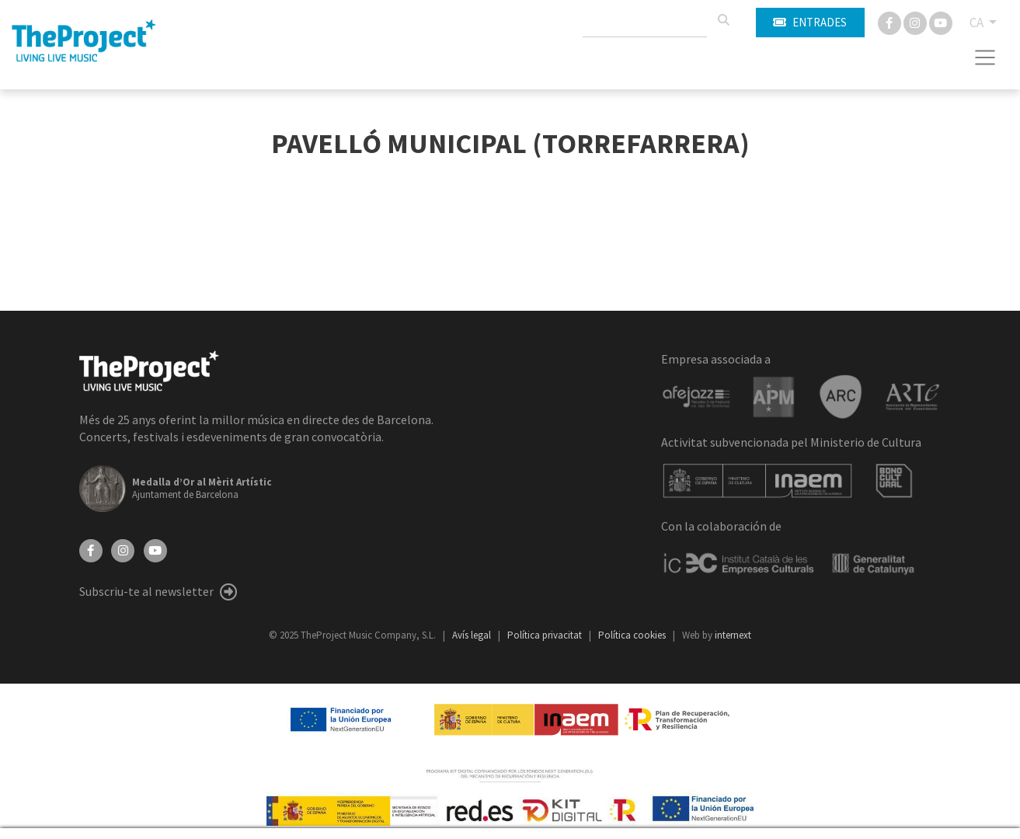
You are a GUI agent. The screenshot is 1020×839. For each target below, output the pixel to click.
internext (733, 635)
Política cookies (633, 635)
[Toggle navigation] (985, 57)
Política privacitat (545, 635)
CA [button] (978, 22)
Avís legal (472, 635)
